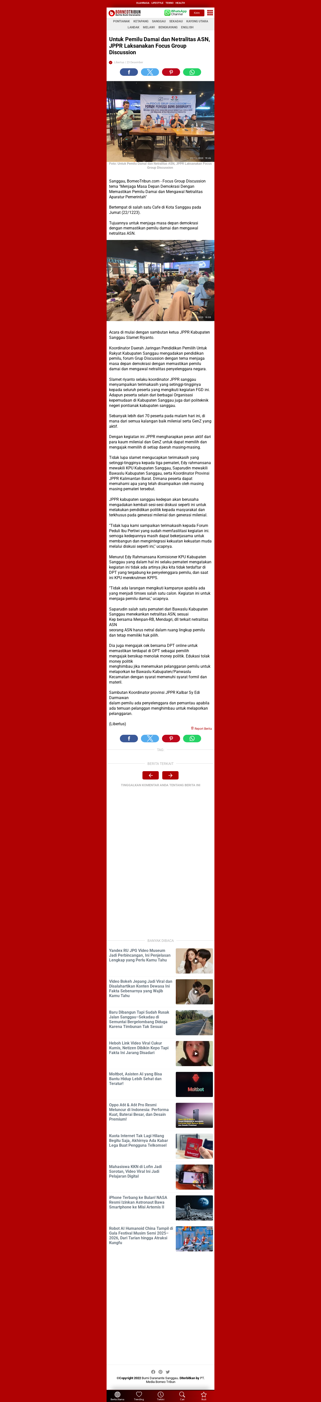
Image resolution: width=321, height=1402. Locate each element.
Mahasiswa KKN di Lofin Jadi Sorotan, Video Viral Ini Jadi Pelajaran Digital (135, 1171)
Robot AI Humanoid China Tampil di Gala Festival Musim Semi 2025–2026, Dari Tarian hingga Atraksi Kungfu (141, 1235)
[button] (129, 72)
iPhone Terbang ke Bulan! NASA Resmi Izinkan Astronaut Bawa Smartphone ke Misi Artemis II (138, 1202)
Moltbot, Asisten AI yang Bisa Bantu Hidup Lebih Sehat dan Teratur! (135, 1079)
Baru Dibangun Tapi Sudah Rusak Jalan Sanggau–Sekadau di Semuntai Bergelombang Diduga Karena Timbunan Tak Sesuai (139, 1019)
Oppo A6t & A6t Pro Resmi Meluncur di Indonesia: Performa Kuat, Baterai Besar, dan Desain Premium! (139, 1112)
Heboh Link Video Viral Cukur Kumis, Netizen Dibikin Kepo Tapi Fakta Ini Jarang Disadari (139, 1048)
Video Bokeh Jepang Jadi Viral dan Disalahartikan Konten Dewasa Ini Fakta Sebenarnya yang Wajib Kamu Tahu (140, 988)
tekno (170, 3)
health (180, 3)
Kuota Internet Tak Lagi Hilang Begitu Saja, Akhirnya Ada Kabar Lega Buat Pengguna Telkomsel (138, 1140)
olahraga (142, 3)
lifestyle (157, 3)
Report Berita (201, 728)
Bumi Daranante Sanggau (160, 1378)
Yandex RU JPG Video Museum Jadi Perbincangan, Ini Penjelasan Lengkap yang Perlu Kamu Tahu (140, 955)
